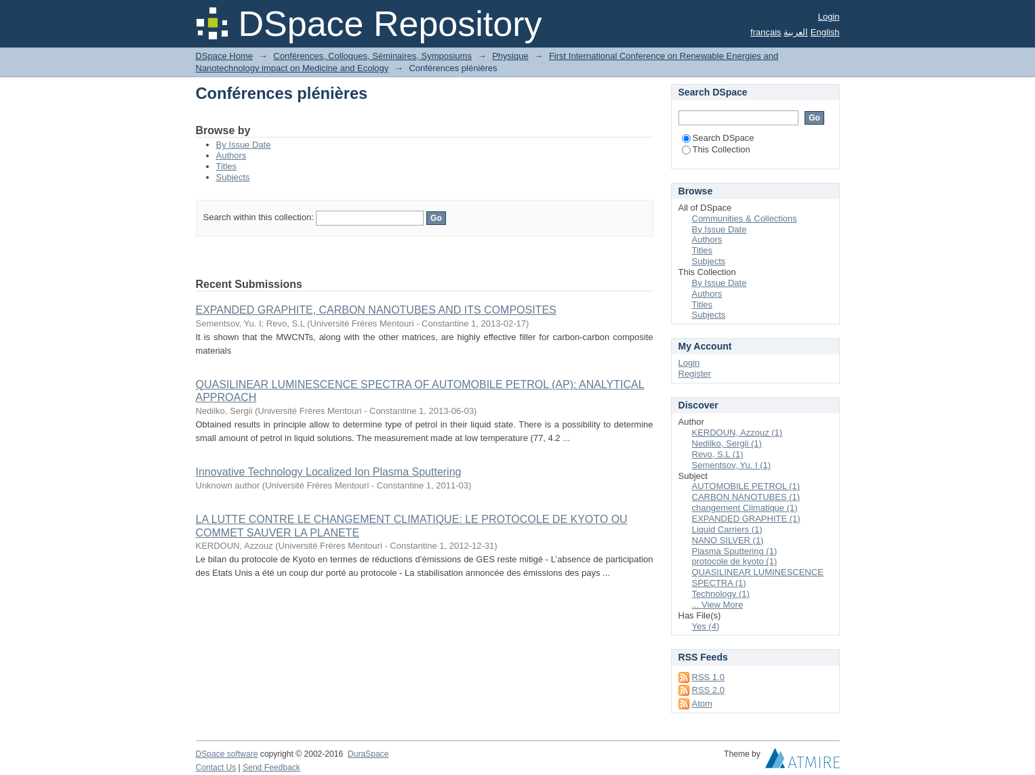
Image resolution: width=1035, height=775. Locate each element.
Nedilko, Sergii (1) (727, 443)
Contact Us (216, 767)
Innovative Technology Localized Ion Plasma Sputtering (329, 472)
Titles (226, 166)
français (766, 32)
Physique (510, 56)
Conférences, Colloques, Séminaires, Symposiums (372, 56)
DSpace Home (224, 56)
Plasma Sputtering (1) (734, 551)
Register (694, 374)
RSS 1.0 (708, 677)
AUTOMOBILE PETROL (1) (746, 486)
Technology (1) (721, 594)
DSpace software (227, 754)
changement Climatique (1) (745, 508)
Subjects (233, 177)
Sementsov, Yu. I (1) (731, 465)
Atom (702, 703)
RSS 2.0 (708, 690)
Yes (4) (706, 626)
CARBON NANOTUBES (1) (746, 497)
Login (829, 17)
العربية (796, 32)
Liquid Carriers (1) (727, 529)
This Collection (716, 149)
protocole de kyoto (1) (734, 561)
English (825, 32)
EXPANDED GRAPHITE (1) (746, 519)
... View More (718, 605)
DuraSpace (368, 754)
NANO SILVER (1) (728, 540)
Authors (231, 155)
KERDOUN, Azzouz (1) (737, 432)
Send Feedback (271, 767)
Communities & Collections (744, 218)
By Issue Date (243, 145)
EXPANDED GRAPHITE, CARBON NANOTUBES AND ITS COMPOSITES (376, 310)
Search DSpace (718, 138)
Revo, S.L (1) (718, 454)
